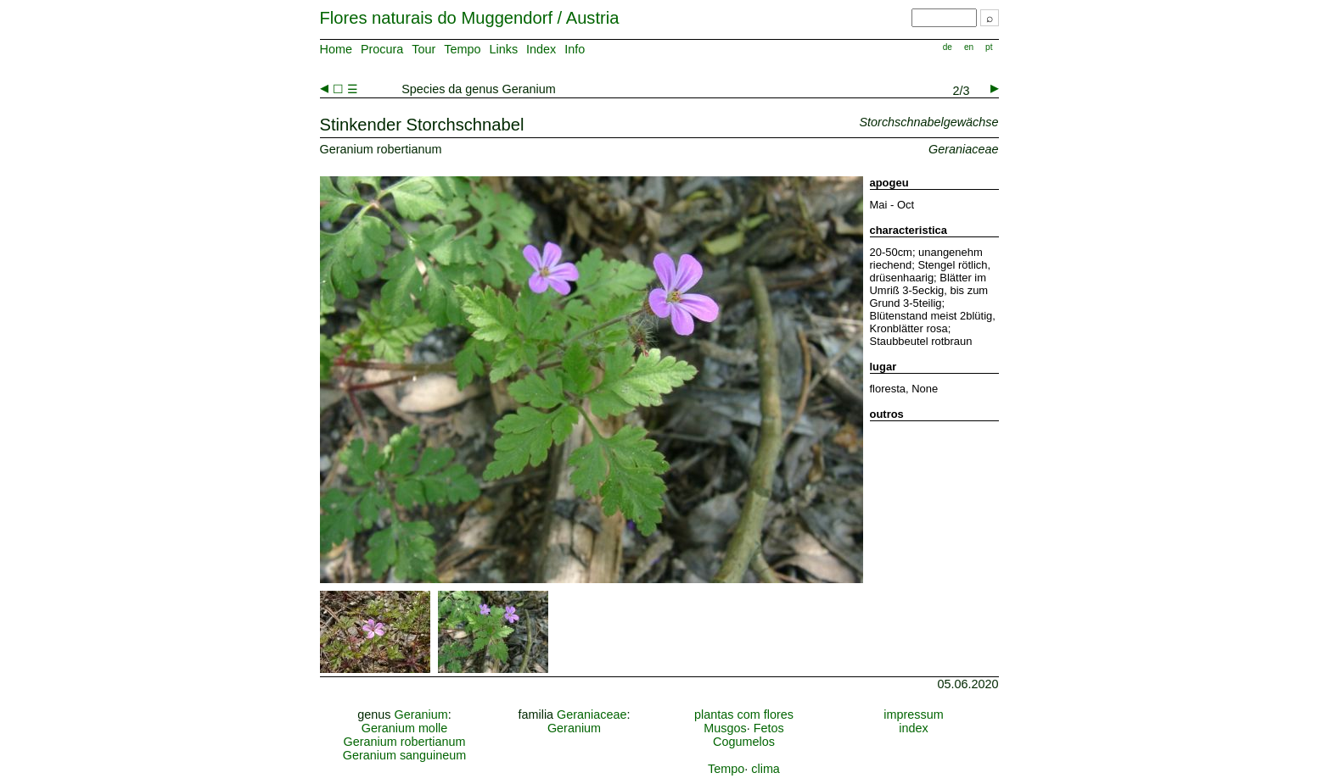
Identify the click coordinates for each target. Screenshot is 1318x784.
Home (336, 49)
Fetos (769, 728)
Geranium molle (405, 728)
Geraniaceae (591, 714)
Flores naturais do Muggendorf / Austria (470, 17)
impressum (913, 714)
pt (988, 47)
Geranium (421, 714)
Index (541, 49)
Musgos (725, 728)
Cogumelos (744, 741)
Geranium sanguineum (405, 755)
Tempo (462, 49)
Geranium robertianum (405, 741)
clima (765, 769)
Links (503, 49)
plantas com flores (744, 714)
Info (574, 49)
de (947, 47)
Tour (423, 49)
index (913, 728)
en (968, 47)
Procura (382, 49)
